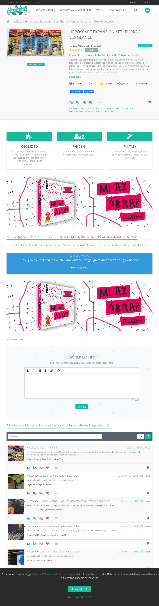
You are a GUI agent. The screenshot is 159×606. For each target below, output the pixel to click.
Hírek (51, 10)
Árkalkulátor (135, 2)
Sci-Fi (92, 108)
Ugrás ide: (145, 45)
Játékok (40, 10)
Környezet (40, 461)
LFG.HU (37, 2)
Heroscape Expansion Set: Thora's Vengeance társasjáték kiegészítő (69, 21)
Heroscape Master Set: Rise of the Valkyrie (104, 55)
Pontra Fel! (116, 10)
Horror (42, 486)
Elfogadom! (79, 589)
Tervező (49, 461)
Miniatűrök (127, 108)
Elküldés (81, 383)
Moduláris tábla (93, 111)
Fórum (100, 10)
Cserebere (84, 10)
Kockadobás (109, 111)
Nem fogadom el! (79, 597)
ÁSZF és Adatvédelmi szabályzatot (58, 574)
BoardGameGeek (23, 2)
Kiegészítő (109, 108)
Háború (37, 436)
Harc (118, 108)
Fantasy (85, 108)
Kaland (99, 108)
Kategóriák (67, 10)
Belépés (148, 2)
